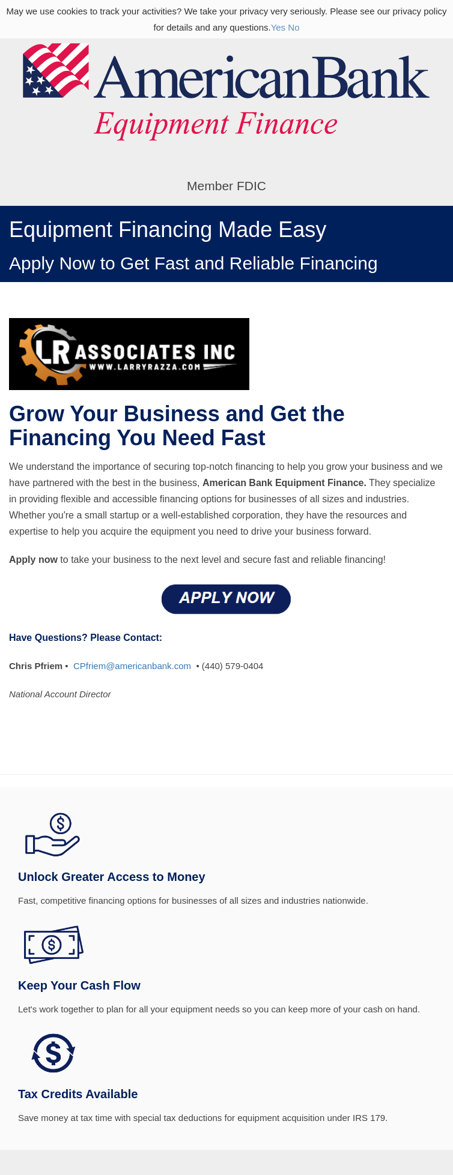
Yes (278, 27)
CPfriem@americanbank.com (132, 666)
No (293, 27)
